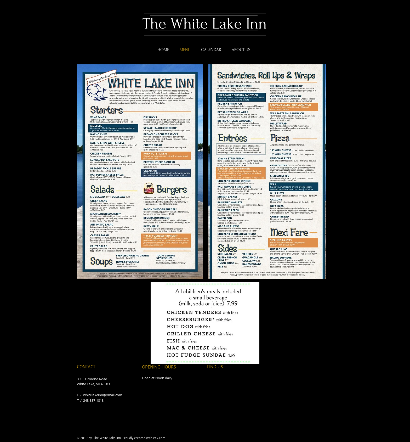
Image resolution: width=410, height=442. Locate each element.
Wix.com (159, 438)
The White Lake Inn (205, 23)
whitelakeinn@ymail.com (102, 395)
